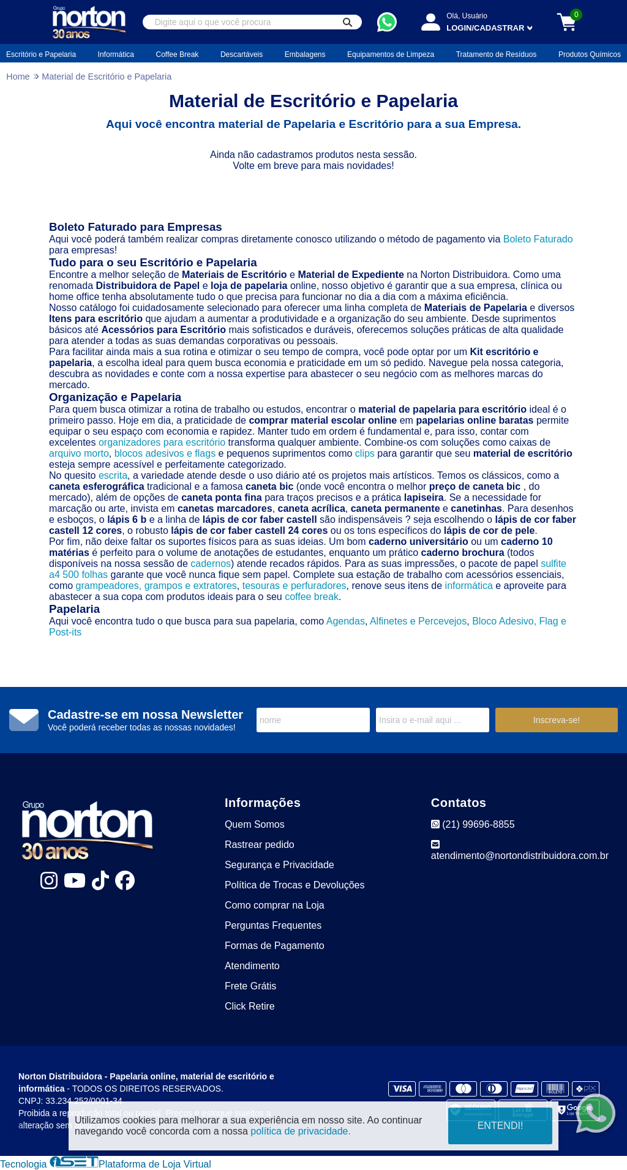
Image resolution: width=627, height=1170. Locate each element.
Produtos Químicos (589, 54)
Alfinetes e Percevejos (418, 621)
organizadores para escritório (162, 442)
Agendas (345, 621)
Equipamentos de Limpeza (390, 54)
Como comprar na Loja (275, 905)
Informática (116, 54)
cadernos (210, 563)
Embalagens (305, 54)
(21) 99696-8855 (473, 824)
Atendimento (252, 966)
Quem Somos (255, 824)
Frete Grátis (250, 986)
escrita (113, 475)
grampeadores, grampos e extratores (156, 585)
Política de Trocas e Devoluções (295, 885)
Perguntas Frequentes (273, 925)
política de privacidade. (300, 1131)
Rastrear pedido (260, 844)
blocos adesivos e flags (165, 453)
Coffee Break (177, 54)
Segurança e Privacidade (279, 865)
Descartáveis (241, 54)
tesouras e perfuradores (294, 585)
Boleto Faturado (538, 239)
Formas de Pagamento (275, 945)
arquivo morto (79, 453)
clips (365, 453)
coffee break (312, 596)
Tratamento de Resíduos (496, 54)
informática (469, 585)
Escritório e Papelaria (41, 54)
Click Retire (250, 1006)
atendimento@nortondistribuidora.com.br (520, 850)
